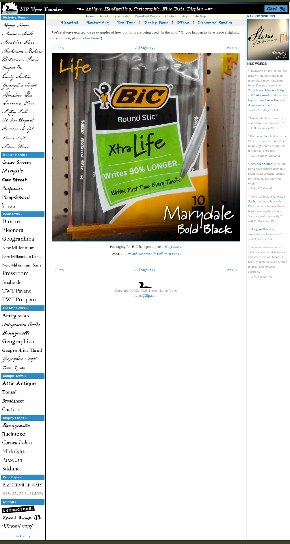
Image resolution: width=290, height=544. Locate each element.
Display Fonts (155, 22)
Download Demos (147, 16)
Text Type (126, 22)
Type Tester (121, 16)
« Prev (59, 47)
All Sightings (145, 47)
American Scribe (258, 105)
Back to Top (22, 536)
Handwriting (97, 22)
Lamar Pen (272, 100)
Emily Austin (262, 95)
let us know (91, 38)
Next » (232, 47)
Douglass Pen (259, 229)
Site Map (199, 16)
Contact (170, 16)
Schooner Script (274, 90)
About (104, 16)
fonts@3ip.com (145, 295)
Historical (69, 22)
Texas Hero (255, 90)
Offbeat (182, 22)
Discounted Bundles (215, 22)
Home (90, 16)
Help (185, 16)
